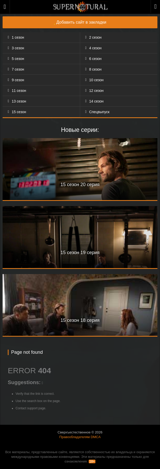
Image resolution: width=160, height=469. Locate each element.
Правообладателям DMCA (80, 437)
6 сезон (95, 59)
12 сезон (96, 91)
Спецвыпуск (99, 112)
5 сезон (18, 59)
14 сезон (96, 101)
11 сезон (19, 91)
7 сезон (18, 69)
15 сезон (19, 112)
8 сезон (95, 69)
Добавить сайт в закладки (80, 22)
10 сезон (96, 80)
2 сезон (95, 37)
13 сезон (19, 101)
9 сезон (18, 80)
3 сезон (18, 48)
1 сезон (18, 37)
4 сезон (95, 48)
